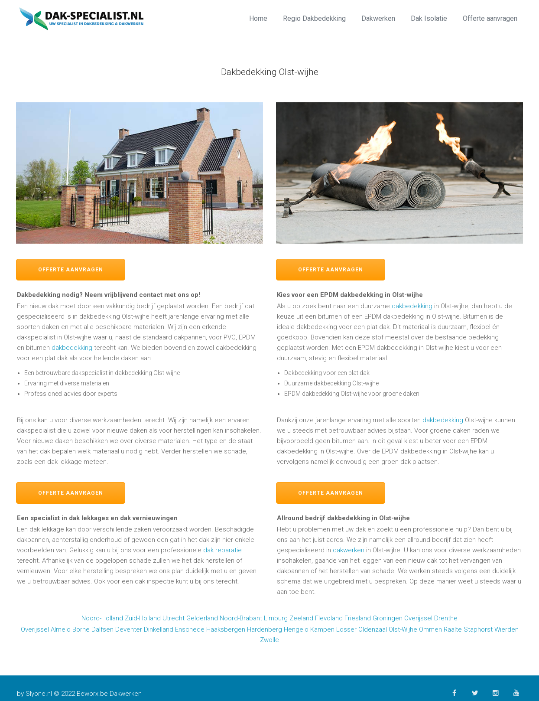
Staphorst (478, 629)
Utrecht (173, 618)
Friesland (357, 618)
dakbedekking (72, 348)
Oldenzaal (372, 629)
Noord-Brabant (241, 618)
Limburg (276, 618)
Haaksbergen (225, 629)
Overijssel (418, 618)
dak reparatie (222, 550)
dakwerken (348, 550)
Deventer (128, 629)
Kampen (322, 629)
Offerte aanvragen (490, 18)
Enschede (190, 629)
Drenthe (446, 618)
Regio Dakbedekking (314, 18)
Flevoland (329, 618)
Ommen (430, 629)
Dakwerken (378, 18)
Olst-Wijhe (403, 629)
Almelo (61, 629)
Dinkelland (158, 629)
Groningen (388, 618)
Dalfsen (102, 629)
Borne (81, 629)
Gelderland (202, 618)
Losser (346, 629)
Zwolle (269, 640)
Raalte (453, 629)
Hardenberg (264, 629)
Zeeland (301, 618)
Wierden (506, 629)
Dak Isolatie (429, 18)
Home (258, 18)
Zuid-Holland (143, 618)
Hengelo (296, 629)
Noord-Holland (102, 618)
